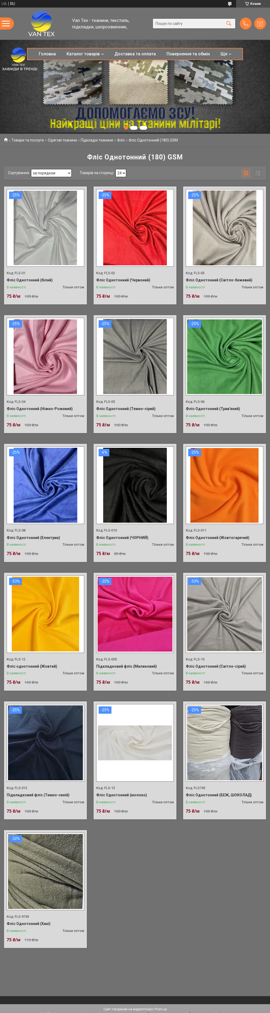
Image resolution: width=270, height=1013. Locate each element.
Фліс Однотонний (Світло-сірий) (216, 666)
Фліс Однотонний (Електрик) (33, 538)
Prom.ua (161, 1009)
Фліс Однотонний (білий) (30, 280)
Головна (47, 53)
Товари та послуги (27, 140)
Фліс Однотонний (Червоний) (123, 280)
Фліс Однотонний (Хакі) (29, 924)
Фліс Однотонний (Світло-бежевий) (219, 280)
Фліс (121, 140)
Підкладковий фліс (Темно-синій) (38, 795)
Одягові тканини (62, 140)
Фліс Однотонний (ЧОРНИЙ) (122, 538)
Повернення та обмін (188, 53)
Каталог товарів (83, 53)
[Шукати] (228, 24)
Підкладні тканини (97, 140)
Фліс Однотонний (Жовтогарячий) (217, 538)
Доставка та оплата (135, 53)
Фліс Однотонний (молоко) (121, 795)
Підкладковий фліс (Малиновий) (126, 666)
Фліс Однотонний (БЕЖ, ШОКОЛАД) (219, 795)
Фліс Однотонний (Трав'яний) (213, 409)
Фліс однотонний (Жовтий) (32, 666)
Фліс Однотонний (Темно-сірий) (126, 409)
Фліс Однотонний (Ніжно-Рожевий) (40, 409)
